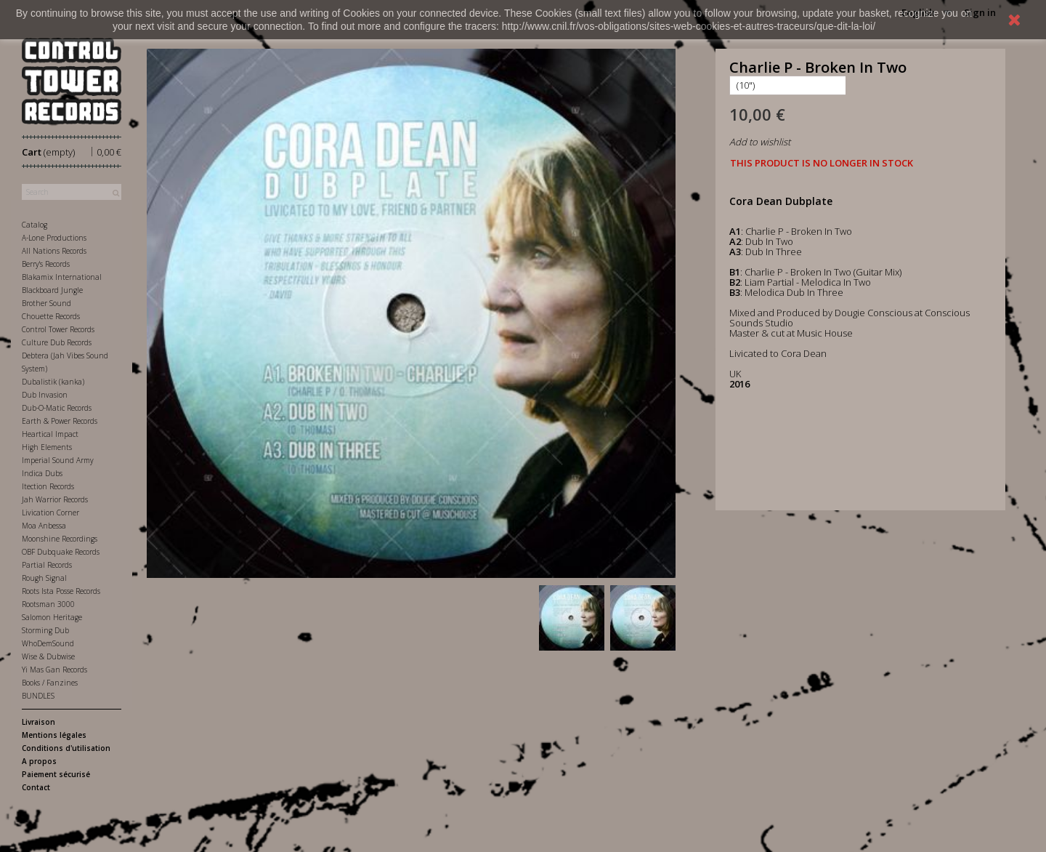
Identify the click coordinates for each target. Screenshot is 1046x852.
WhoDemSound (48, 643)
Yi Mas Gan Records (54, 669)
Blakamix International (62, 277)
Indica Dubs (42, 473)
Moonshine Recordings (59, 539)
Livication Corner (50, 512)
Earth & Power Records (59, 421)
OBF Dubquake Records (61, 552)
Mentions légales (54, 735)
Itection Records (48, 486)
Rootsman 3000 (48, 604)
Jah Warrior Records (55, 499)
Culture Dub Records (57, 342)
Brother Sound (46, 303)
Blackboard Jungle (52, 290)
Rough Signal (44, 578)
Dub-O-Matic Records (57, 408)
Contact (36, 787)
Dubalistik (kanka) (53, 382)
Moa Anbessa (44, 526)
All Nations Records (54, 251)
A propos (39, 761)
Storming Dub (45, 630)
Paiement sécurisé (56, 774)
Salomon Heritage (52, 617)
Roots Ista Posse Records (61, 591)
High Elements (47, 447)
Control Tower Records (58, 329)
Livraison (38, 722)
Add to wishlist (759, 141)
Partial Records (47, 565)
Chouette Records (51, 316)
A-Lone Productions (54, 238)
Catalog (34, 225)
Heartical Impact (50, 434)
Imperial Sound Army (58, 460)
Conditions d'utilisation (66, 748)
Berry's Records (46, 264)
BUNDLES (38, 696)
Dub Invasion (45, 395)
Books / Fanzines (50, 683)
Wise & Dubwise (48, 656)
